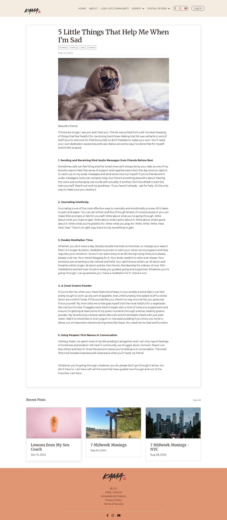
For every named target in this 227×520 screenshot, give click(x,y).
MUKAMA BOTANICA (113, 496)
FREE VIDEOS (113, 492)
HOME (82, 8)
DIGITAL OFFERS (158, 8)
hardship (63, 47)
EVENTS (138, 8)
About (93, 8)
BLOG (113, 488)
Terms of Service (113, 504)
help (83, 47)
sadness (91, 47)
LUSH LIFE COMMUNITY (115, 8)
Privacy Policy (113, 500)
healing (74, 47)
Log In (198, 8)
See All (197, 400)
